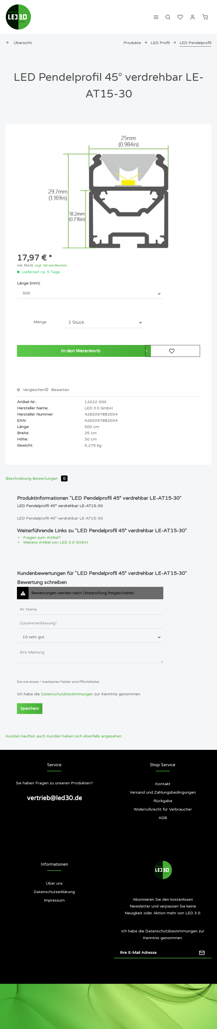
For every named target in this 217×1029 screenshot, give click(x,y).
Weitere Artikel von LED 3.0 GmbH (52, 542)
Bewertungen (50, 478)
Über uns (54, 883)
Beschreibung (18, 478)
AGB (163, 817)
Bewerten (57, 389)
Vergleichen (31, 389)
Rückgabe (162, 800)
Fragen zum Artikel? (39, 537)
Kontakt (162, 783)
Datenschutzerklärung (54, 891)
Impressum (54, 900)
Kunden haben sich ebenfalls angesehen (84, 736)
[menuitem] (156, 17)
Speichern (29, 708)
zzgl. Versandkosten (51, 265)
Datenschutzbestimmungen (67, 694)
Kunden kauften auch (25, 736)
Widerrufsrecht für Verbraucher (163, 809)
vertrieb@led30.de (54, 798)
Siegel (54, 923)
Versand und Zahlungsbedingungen (163, 792)
